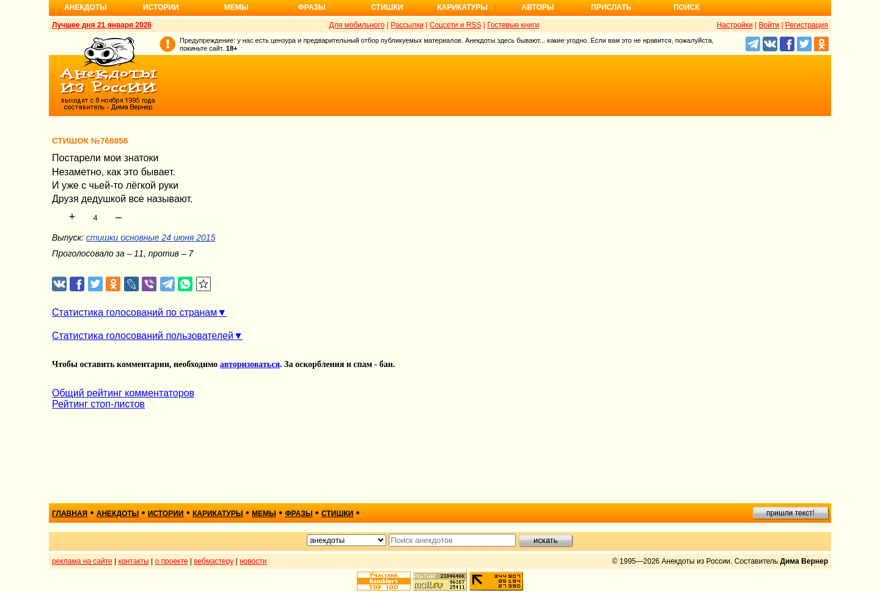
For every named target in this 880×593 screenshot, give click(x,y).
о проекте (171, 561)
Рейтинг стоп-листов (98, 404)
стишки (337, 513)
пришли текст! (790, 513)
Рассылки (407, 25)
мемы (264, 513)
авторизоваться (250, 364)
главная (69, 513)
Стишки (387, 7)
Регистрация (806, 25)
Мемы (236, 7)
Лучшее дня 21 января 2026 (102, 25)
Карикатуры (462, 7)
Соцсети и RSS (456, 25)
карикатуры (218, 513)
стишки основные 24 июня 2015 (151, 237)
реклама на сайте (82, 561)
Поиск (686, 7)
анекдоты (118, 513)
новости (253, 561)
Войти (768, 25)
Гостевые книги (513, 25)
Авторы (538, 7)
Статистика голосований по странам (134, 312)
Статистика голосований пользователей (142, 335)
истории (166, 513)
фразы (298, 513)
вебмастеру (213, 561)
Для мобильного (357, 25)
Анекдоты (85, 7)
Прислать (611, 7)
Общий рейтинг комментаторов (123, 393)
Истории (161, 7)
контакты (134, 561)
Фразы (311, 7)
